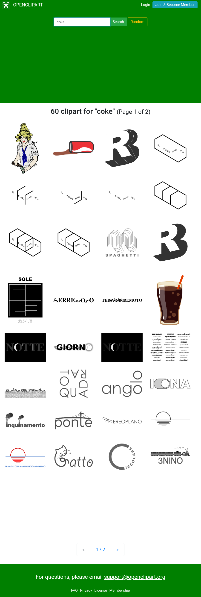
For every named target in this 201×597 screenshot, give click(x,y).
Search (118, 22)
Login (145, 5)
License (100, 590)
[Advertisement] (100, 64)
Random (137, 22)
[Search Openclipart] (82, 22)
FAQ (74, 590)
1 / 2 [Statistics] (100, 549)
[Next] (117, 549)
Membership (119, 590)
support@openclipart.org (134, 577)
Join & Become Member (175, 5)
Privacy (86, 590)
